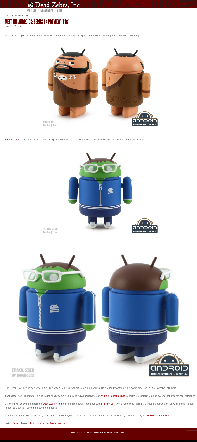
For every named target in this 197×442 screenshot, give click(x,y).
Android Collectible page (113, 396)
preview (46, 423)
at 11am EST (108, 404)
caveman (38, 423)
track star (62, 423)
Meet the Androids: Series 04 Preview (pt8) (37, 21)
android (31, 423)
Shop (59, 11)
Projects (31, 11)
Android (16, 423)
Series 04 (53, 423)
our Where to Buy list (157, 415)
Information (47, 11)
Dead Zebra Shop (52, 404)
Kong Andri (11, 139)
